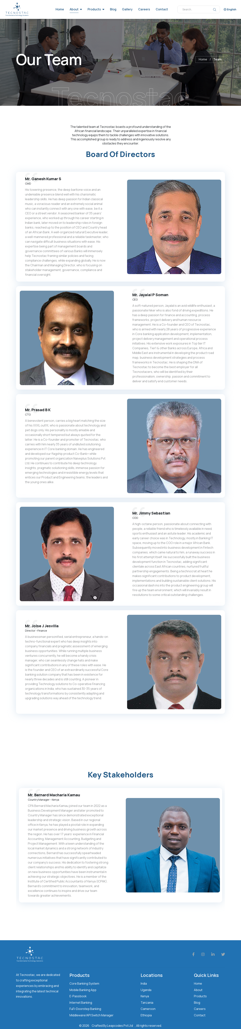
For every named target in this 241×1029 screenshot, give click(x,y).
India (144, 983)
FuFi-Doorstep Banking (85, 1009)
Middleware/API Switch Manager (91, 1015)
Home (60, 9)
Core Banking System (84, 983)
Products (94, 9)
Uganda (146, 990)
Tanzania (147, 1002)
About (74, 9)
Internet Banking (80, 1002)
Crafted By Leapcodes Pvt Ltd (112, 1026)
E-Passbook (78, 996)
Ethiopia (146, 1015)
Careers (144, 9)
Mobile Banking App (82, 990)
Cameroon (148, 1009)
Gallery (127, 9)
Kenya (145, 996)
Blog (113, 9)
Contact (162, 9)
